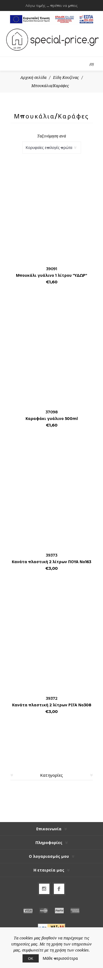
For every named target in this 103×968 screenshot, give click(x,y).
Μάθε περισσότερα (60, 958)
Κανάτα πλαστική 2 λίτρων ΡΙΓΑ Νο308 (51, 705)
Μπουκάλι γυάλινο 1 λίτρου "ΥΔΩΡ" (51, 275)
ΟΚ (30, 958)
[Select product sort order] (51, 148)
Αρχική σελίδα (33, 77)
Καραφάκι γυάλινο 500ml (52, 418)
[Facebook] (59, 889)
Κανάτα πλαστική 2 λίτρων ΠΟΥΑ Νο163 (51, 561)
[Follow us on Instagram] (44, 889)
